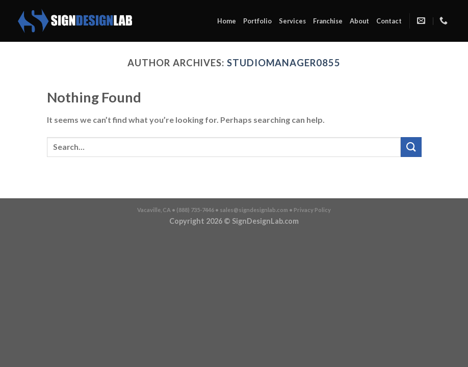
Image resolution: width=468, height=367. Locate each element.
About (359, 21)
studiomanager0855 (284, 62)
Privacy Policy (312, 209)
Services (292, 21)
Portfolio (257, 21)
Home (226, 21)
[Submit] (411, 147)
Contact (389, 21)
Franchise (328, 21)
